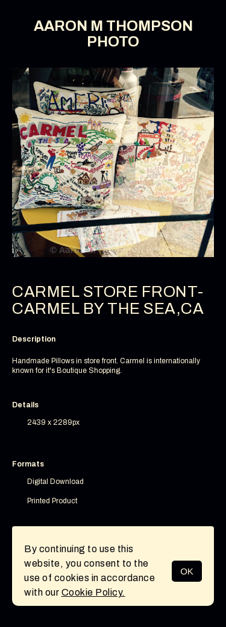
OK (186, 571)
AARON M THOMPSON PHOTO (113, 33)
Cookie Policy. (93, 592)
